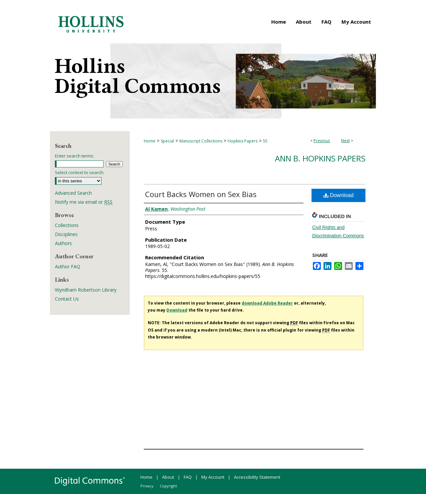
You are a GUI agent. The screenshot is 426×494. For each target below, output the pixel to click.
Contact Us (67, 299)
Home (149, 141)
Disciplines (66, 234)
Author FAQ (67, 266)
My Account (212, 477)
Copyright (168, 485)
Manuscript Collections (200, 141)
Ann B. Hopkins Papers (320, 158)
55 (265, 141)
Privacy (146, 485)
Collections (67, 225)
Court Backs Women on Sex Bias (201, 194)
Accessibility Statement (257, 477)
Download (338, 195)
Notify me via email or (83, 202)
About (168, 477)
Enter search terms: (74, 156)
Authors (63, 243)
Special (167, 141)
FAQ (188, 477)
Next (345, 140)
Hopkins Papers (243, 141)
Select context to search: (79, 172)
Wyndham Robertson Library (85, 290)
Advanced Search (73, 193)
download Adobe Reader (267, 303)
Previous (322, 140)
